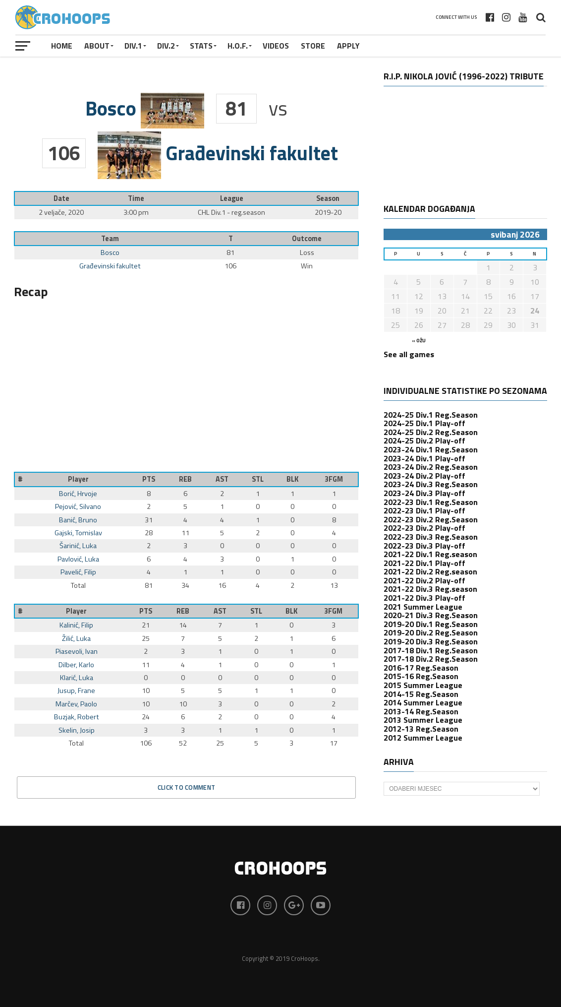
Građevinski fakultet (110, 265)
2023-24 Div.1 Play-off (424, 458)
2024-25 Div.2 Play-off (424, 440)
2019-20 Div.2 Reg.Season (431, 632)
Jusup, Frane (76, 690)
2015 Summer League (423, 685)
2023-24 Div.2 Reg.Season (431, 467)
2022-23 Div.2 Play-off (424, 528)
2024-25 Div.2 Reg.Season (431, 432)
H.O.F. (237, 46)
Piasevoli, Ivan (77, 651)
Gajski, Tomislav (78, 532)
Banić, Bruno (78, 519)
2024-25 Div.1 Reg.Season (431, 415)
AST (222, 479)
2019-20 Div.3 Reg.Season (431, 641)
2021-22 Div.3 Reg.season (430, 589)
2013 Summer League (423, 720)
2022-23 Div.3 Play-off (424, 546)
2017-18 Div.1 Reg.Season (431, 650)
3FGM (334, 479)
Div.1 (133, 46)
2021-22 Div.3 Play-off (424, 598)
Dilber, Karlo (76, 664)
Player (78, 479)
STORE (313, 46)
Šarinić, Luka (78, 545)
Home (61, 46)
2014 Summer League (423, 702)
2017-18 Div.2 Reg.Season (431, 659)
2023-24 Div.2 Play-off (424, 476)
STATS (201, 46)
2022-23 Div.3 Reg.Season (431, 537)
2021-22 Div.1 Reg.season (430, 554)
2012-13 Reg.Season (421, 729)
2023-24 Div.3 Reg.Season (431, 484)
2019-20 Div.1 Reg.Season (431, 624)
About (97, 46)
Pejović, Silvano (78, 506)
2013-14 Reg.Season (421, 711)
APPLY (348, 46)
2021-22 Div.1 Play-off (424, 563)
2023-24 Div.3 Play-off (424, 493)
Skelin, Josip (76, 730)
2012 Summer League (423, 738)
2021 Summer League (423, 607)
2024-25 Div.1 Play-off (424, 423)
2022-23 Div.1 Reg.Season (431, 502)
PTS (148, 479)
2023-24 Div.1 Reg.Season (431, 449)
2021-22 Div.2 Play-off (424, 580)
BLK (292, 479)
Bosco (110, 252)
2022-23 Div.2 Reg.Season (431, 519)
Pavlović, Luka (78, 559)
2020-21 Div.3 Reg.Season (431, 615)
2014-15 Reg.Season (421, 694)
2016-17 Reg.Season (421, 668)
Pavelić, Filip (78, 571)
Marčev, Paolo (76, 703)
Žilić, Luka (76, 638)
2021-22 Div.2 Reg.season (430, 571)
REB (185, 479)
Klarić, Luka (76, 677)
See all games (409, 354)
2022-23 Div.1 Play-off (424, 510)
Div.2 (166, 46)
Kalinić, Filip (76, 625)
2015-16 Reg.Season (421, 676)
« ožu (419, 340)
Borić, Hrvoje (78, 493)
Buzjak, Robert (76, 716)
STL (258, 479)
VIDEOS (276, 46)
